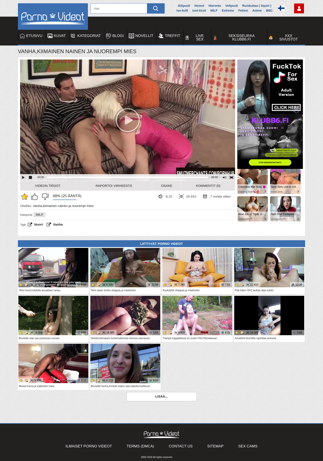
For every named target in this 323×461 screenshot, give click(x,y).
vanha (58, 224)
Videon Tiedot (47, 186)
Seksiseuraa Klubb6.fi (242, 37)
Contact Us (181, 446)
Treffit (172, 36)
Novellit (144, 36)
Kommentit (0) (208, 186)
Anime (257, 10)
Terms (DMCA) (140, 446)
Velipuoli (231, 5)
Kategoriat (89, 36)
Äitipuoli (184, 5)
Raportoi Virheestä (114, 186)
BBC (269, 10)
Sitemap (215, 446)
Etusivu (34, 36)
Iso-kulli (182, 10)
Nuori (38, 224)
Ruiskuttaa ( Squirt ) (256, 5)
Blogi (118, 36)
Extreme (228, 10)
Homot (199, 5)
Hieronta (214, 5)
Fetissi (243, 10)
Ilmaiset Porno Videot (89, 446)
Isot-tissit (199, 10)
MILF (214, 10)
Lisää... (161, 396)
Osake (166, 186)
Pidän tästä (35, 196)
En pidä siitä (44, 196)
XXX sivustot (288, 37)
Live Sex (200, 37)
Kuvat (60, 36)
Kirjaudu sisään (299, 8)
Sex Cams (247, 446)
